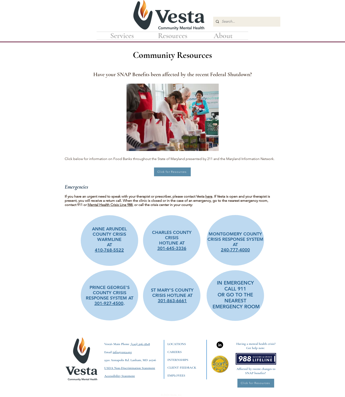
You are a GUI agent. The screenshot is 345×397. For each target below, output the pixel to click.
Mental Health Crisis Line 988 (110, 205)
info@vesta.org (122, 352)
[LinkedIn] (220, 345)
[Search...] (246, 22)
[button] (172, 36)
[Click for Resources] (172, 171)
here (208, 196)
